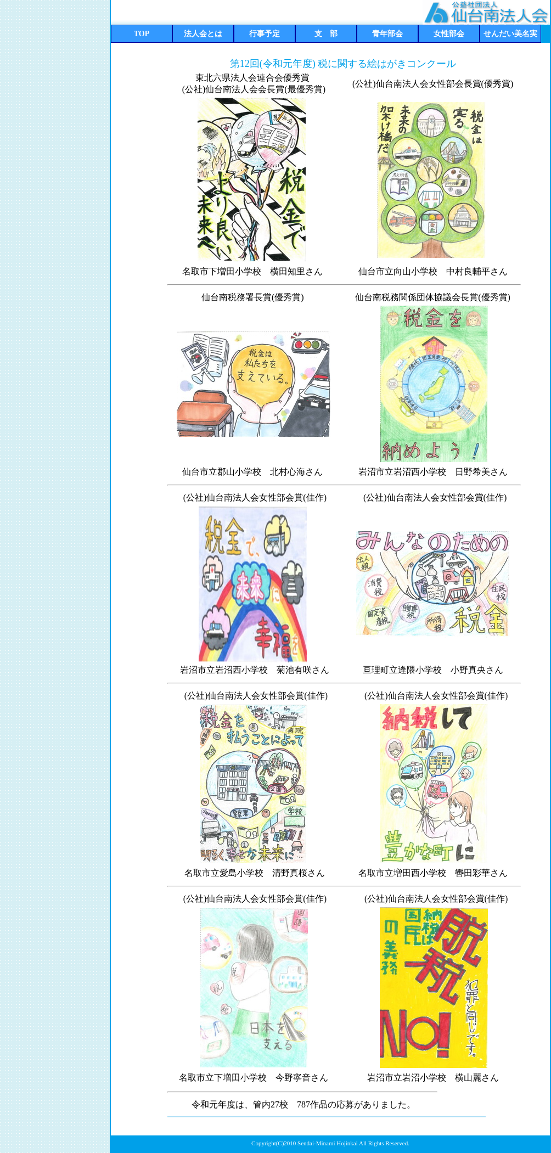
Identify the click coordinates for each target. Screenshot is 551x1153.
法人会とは (203, 34)
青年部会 (387, 34)
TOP (142, 34)
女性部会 (449, 34)
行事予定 (264, 34)
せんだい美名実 (510, 34)
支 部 (326, 34)
